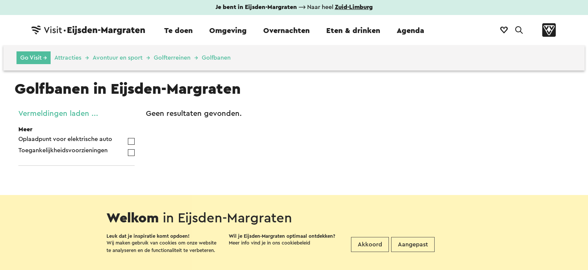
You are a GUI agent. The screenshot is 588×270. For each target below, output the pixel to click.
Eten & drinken (353, 30)
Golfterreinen (172, 58)
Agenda (410, 30)
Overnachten (286, 30)
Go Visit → (33, 58)
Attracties (67, 58)
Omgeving (228, 30)
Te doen (178, 30)
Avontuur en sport (117, 58)
